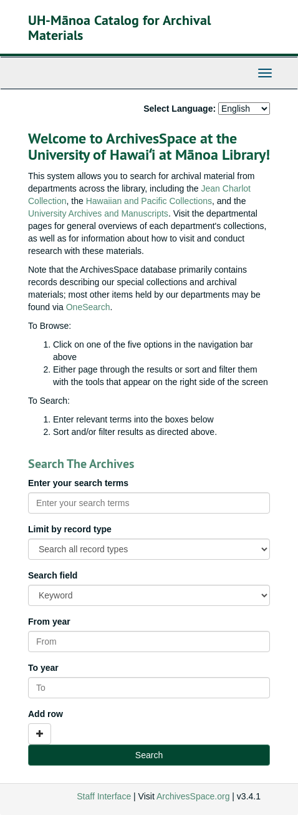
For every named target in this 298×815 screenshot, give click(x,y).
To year (43, 668)
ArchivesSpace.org (193, 796)
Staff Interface (104, 796)
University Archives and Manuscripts (98, 213)
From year (49, 622)
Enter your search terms (78, 483)
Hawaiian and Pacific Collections (149, 201)
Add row (45, 714)
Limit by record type (70, 529)
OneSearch (88, 307)
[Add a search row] (39, 733)
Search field (52, 575)
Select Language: (179, 109)
